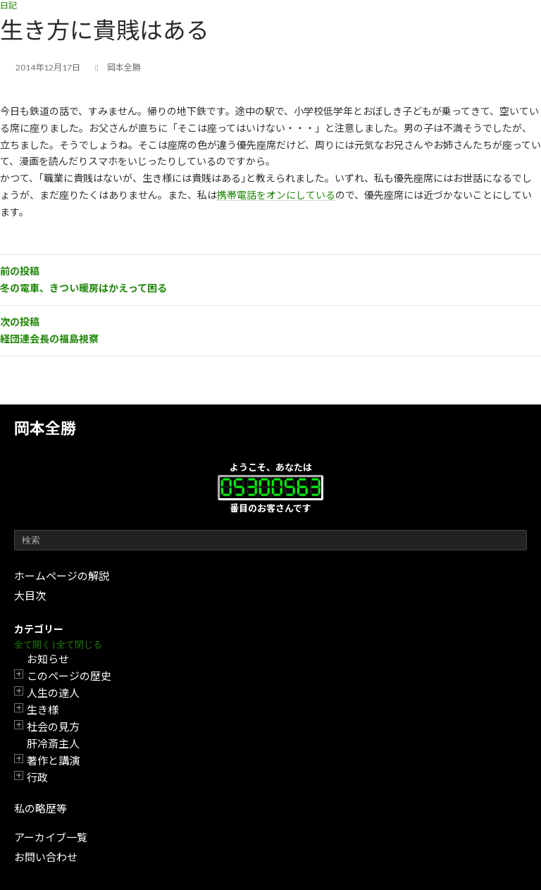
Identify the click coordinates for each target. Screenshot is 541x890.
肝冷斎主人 (53, 743)
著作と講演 (53, 760)
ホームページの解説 (61, 575)
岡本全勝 (45, 428)
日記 (8, 5)
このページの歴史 (69, 675)
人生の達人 (53, 692)
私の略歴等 (40, 808)
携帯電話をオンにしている (276, 195)
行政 (37, 777)
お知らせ (48, 659)
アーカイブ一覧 (50, 837)
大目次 (30, 595)
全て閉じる (79, 644)
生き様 (42, 709)
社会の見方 (53, 726)
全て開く (32, 644)
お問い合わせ (45, 857)
